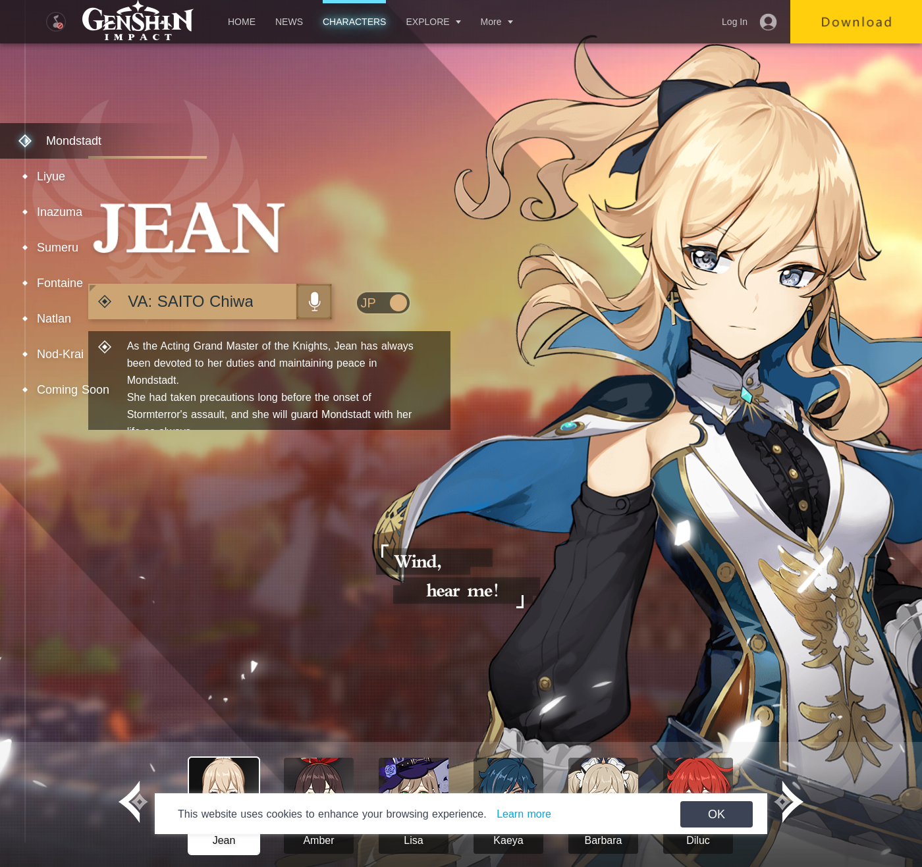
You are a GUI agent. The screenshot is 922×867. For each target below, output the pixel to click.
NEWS (289, 21)
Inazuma (59, 212)
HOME (242, 21)
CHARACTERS (354, 21)
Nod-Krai (60, 354)
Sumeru (57, 247)
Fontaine (60, 283)
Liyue (51, 176)
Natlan (54, 318)
